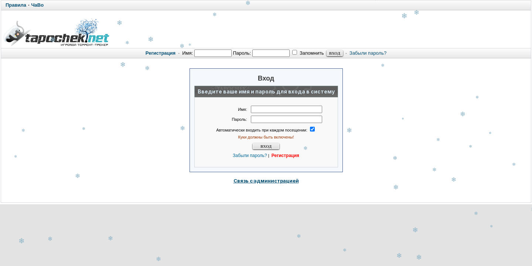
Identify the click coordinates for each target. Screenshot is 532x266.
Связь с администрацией (266, 181)
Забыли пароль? (367, 53)
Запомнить (308, 53)
